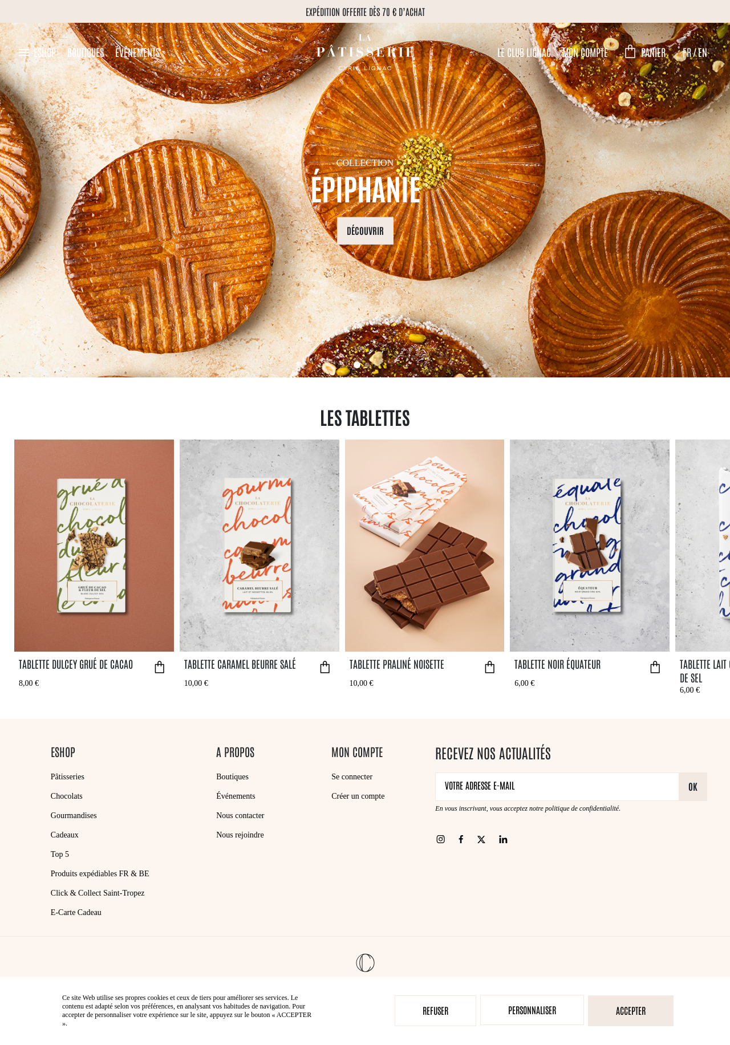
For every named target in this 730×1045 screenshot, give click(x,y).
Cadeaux (65, 835)
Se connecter (351, 776)
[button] (36, 52)
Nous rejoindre (240, 835)
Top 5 (60, 854)
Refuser (435, 1010)
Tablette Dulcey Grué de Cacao (76, 663)
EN (702, 52)
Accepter (631, 1010)
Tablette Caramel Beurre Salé (240, 663)
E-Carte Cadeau (76, 912)
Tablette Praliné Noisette (397, 663)
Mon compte (585, 52)
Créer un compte (357, 796)
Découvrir (365, 229)
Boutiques (85, 52)
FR (687, 52)
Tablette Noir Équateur (557, 663)
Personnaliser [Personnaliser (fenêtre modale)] (532, 1009)
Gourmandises (74, 815)
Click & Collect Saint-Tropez (98, 893)
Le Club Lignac (524, 52)
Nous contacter (240, 815)
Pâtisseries (67, 776)
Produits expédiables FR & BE (100, 873)
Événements (137, 52)
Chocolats (67, 796)
